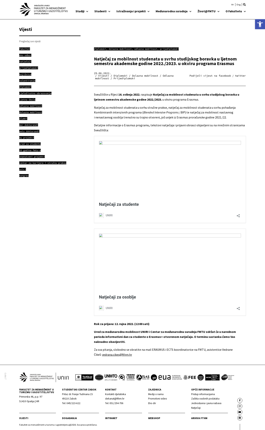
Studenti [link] (102, 11)
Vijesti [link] (23, 418)
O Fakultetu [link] (236, 11)
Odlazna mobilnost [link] (145, 48)
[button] (244, 4)
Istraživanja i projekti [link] (133, 11)
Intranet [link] (111, 418)
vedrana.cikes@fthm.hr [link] (117, 354)
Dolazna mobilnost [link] (120, 48)
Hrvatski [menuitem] (232, 4)
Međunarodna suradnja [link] (173, 11)
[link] (260, 24)
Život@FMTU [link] (208, 11)
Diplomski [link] (100, 48)
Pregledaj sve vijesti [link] (30, 41)
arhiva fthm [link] (199, 418)
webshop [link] (154, 418)
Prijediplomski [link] (169, 48)
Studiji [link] (82, 11)
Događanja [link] (69, 418)
